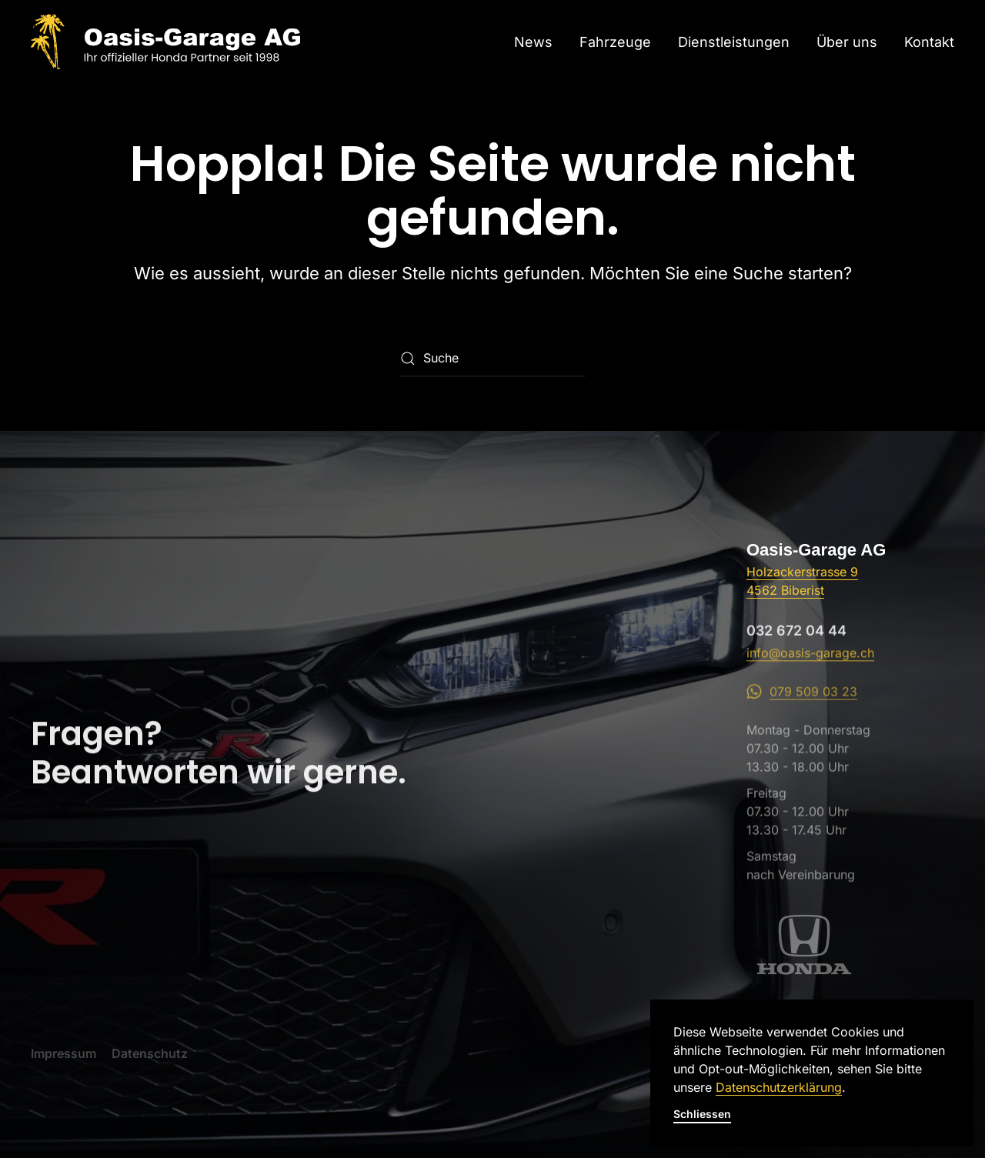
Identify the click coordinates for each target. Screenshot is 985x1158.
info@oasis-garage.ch (810, 662)
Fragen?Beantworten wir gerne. (218, 761)
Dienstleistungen (734, 42)
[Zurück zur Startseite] (165, 41)
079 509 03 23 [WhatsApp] (801, 703)
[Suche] (492, 358)
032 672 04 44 (796, 639)
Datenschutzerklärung (779, 1087)
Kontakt (929, 42)
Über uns (846, 42)
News (533, 42)
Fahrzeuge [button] (615, 42)
